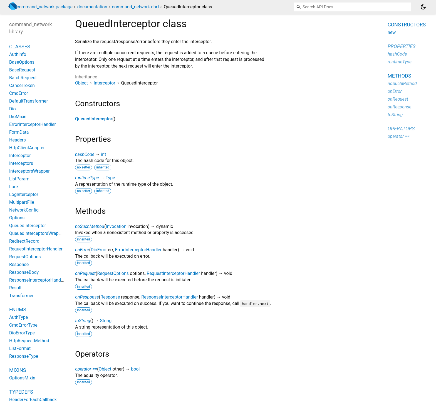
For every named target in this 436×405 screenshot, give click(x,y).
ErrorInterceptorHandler (138, 249)
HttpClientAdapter (27, 147)
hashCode (84, 154)
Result (15, 287)
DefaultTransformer (28, 101)
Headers (17, 140)
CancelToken (22, 85)
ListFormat (20, 348)
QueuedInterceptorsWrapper (37, 233)
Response (110, 297)
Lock (14, 186)
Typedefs (21, 392)
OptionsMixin (22, 378)
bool (135, 369)
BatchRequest (23, 77)
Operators (401, 128)
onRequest (85, 273)
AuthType (18, 317)
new (392, 32)
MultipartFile (21, 202)
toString (82, 320)
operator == (86, 369)
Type (110, 177)
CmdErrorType (23, 325)
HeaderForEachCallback (33, 399)
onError (82, 249)
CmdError (18, 93)
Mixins (17, 370)
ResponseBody (24, 272)
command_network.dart (135, 6)
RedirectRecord (24, 241)
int (103, 154)
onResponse (87, 297)
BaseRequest (22, 70)
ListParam (19, 179)
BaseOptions (21, 62)
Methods (399, 76)
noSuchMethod (89, 226)
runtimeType (87, 177)
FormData (19, 132)
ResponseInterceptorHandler (169, 297)
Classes (19, 46)
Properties (401, 46)
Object (81, 83)
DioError (99, 249)
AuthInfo (17, 54)
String (106, 320)
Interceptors (21, 163)
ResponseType (23, 356)
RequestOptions (113, 273)
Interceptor (104, 83)
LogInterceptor (23, 194)
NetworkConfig (24, 210)
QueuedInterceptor (93, 118)
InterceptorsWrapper (29, 171)
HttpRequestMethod (29, 340)
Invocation (116, 226)
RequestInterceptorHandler (173, 273)
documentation (92, 6)
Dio (12, 108)
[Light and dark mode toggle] (423, 7)
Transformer (21, 295)
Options (16, 217)
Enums (17, 309)
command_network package (45, 6)
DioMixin (17, 116)
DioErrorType (22, 333)
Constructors (407, 25)
